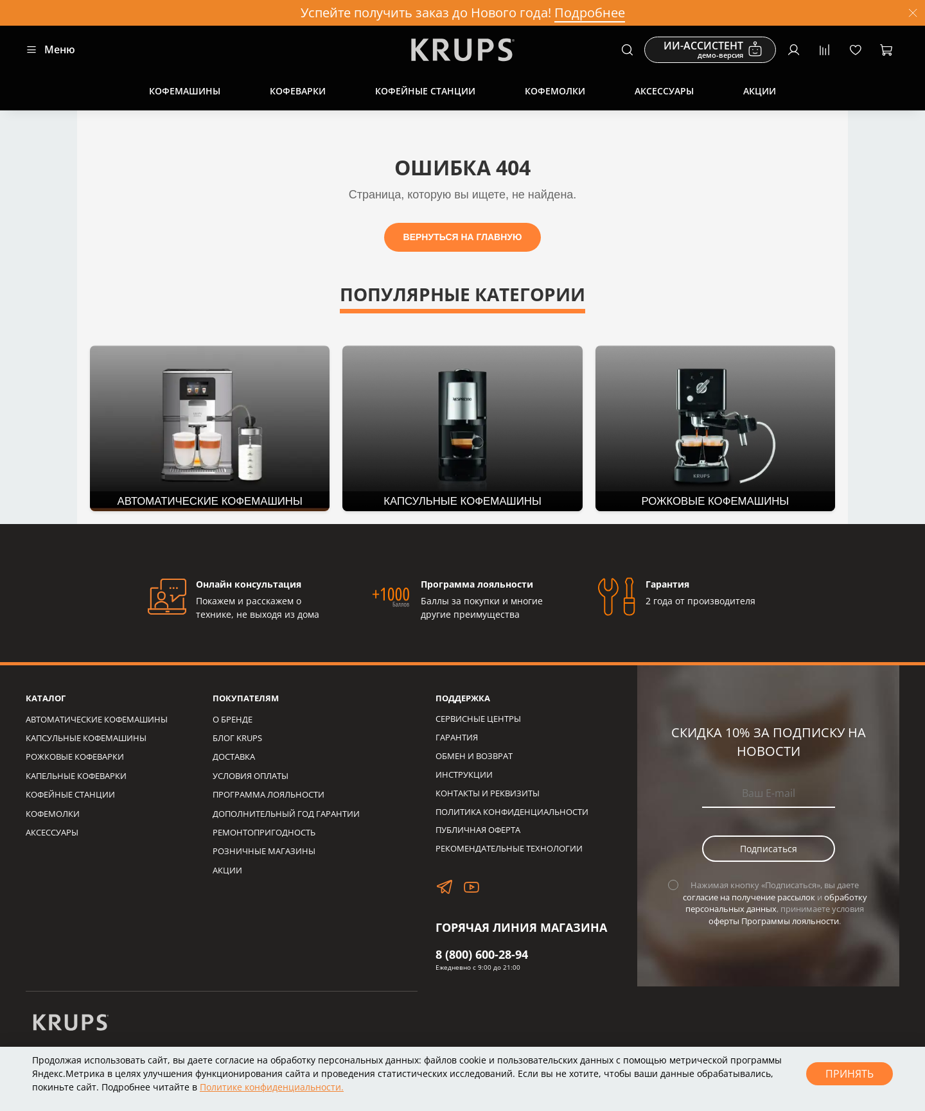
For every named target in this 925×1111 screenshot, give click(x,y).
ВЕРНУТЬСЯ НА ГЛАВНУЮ (462, 237)
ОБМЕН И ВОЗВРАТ (474, 756)
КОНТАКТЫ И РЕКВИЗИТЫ (488, 793)
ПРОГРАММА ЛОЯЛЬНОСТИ (268, 794)
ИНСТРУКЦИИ (464, 774)
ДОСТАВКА (234, 756)
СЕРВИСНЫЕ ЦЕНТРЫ (478, 718)
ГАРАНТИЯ (457, 737)
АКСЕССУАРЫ (52, 832)
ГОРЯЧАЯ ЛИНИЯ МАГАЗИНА (521, 927)
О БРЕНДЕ (232, 719)
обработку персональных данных (776, 903)
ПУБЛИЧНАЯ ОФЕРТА (478, 830)
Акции (759, 91)
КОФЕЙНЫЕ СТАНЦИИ (70, 794)
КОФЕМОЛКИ (53, 814)
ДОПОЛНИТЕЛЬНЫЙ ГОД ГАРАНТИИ (286, 814)
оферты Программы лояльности (774, 921)
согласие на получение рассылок (749, 897)
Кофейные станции (425, 91)
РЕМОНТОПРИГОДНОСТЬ (264, 832)
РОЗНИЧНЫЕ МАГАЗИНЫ (264, 851)
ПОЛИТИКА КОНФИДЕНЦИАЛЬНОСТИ (512, 812)
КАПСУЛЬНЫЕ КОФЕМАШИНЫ (86, 738)
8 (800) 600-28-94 (482, 954)
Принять (849, 1074)
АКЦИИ (227, 870)
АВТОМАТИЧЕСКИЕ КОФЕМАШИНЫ (97, 719)
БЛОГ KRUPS (237, 738)
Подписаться (768, 849)
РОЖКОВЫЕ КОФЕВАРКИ (75, 756)
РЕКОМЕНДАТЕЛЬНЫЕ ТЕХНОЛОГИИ (509, 848)
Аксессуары (664, 91)
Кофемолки (555, 91)
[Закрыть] (913, 13)
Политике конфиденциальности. (272, 1087)
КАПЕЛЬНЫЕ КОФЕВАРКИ (76, 776)
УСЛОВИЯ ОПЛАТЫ (250, 776)
